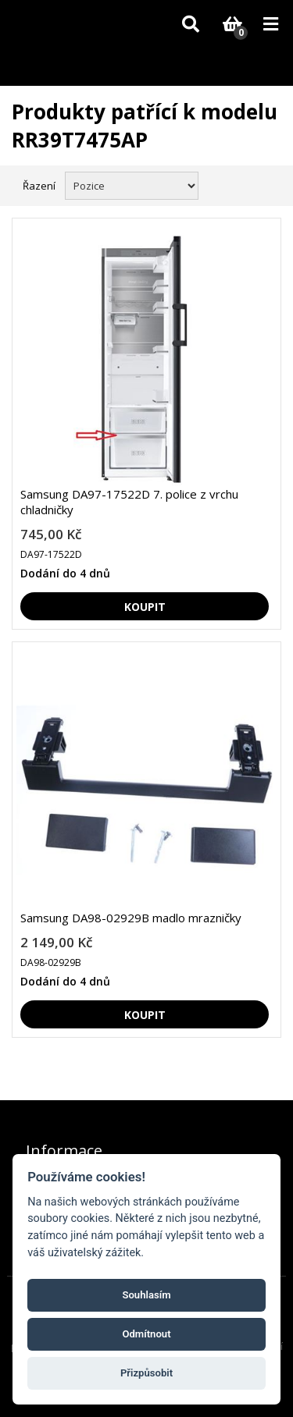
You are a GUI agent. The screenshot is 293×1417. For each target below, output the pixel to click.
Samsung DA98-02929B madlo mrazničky (130, 917)
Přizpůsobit (146, 1373)
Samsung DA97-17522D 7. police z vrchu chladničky (129, 501)
